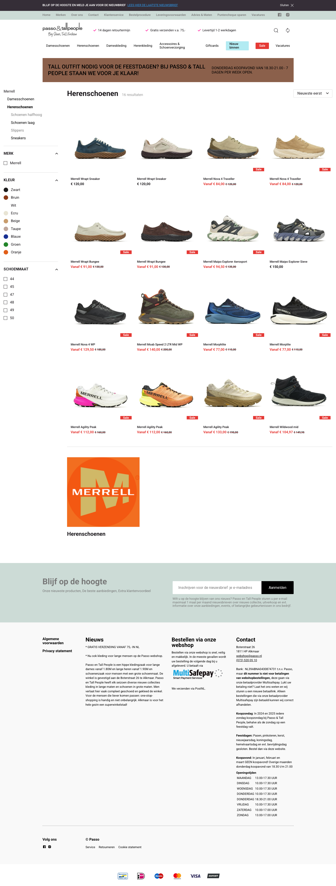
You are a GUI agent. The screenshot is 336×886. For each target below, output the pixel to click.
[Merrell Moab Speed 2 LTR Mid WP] (166, 313)
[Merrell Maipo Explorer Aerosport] (233, 230)
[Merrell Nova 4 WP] (100, 313)
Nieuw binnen (234, 45)
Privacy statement (57, 651)
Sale (262, 46)
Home (47, 15)
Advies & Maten (201, 15)
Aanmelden (277, 587)
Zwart (15, 190)
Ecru (14, 213)
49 (12, 310)
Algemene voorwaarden (53, 641)
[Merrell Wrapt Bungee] (100, 230)
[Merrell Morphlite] (233, 313)
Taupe (16, 229)
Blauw (16, 237)
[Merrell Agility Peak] (100, 396)
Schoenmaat (31, 269)
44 (12, 279)
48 (12, 302)
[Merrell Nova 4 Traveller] (233, 148)
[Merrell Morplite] (299, 313)
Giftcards (212, 46)
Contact (93, 15)
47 (12, 295)
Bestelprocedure (139, 15)
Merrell (15, 163)
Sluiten (287, 5)
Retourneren (107, 847)
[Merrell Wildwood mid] (299, 396)
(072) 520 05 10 (246, 660)
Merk (31, 154)
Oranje (16, 252)
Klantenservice (113, 15)
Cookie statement (129, 847)
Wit (13, 205)
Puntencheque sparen (232, 15)
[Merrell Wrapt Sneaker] (100, 148)
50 (12, 318)
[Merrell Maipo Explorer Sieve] (299, 230)
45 (12, 287)
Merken (61, 15)
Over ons (77, 15)
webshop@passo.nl (249, 656)
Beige (15, 221)
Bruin (15, 198)
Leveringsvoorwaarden (171, 15)
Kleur (31, 180)
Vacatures (258, 15)
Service (90, 847)
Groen (16, 244)
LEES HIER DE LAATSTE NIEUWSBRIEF (153, 5)
